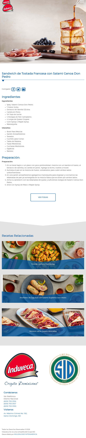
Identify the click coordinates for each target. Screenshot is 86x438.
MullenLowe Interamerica (25, 434)
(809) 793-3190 (10, 406)
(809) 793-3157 (10, 404)
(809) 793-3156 (10, 401)
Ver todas (43, 197)
